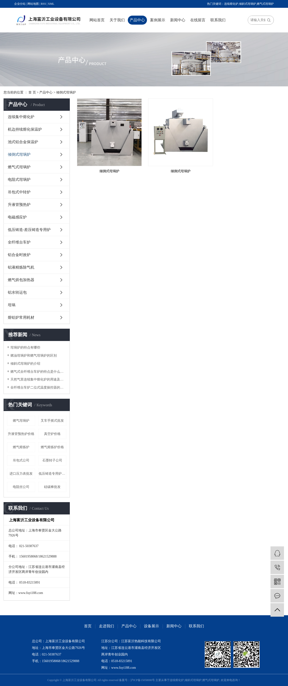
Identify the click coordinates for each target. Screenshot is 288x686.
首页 (88, 626)
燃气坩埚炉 (21, 420)
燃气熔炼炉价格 (52, 447)
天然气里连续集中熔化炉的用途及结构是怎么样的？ (38, 379)
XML (51, 3)
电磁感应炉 (17, 217)
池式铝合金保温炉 (23, 142)
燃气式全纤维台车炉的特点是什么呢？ (38, 371)
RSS (43, 3)
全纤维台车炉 (19, 242)
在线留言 (197, 20)
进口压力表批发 (21, 473)
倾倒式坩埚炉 (66, 92)
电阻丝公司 (21, 487)
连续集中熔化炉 (21, 117)
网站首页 (97, 20)
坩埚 (11, 305)
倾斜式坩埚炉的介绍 (25, 363)
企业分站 (20, 3)
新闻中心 (177, 20)
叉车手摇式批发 (52, 420)
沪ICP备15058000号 (142, 680)
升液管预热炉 (19, 205)
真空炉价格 (52, 434)
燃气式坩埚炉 (265, 3)
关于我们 (117, 20)
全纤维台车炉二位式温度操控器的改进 (38, 387)
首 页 (32, 92)
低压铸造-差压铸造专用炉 (29, 230)
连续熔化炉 (231, 3)
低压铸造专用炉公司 (52, 473)
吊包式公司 (21, 460)
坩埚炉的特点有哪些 (25, 347)
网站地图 (33, 3)
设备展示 (151, 626)
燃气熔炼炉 (21, 447)
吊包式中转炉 (19, 192)
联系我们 (218, 20)
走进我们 (106, 626)
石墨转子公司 (52, 460)
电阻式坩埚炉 (19, 179)
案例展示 (157, 20)
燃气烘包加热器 (21, 280)
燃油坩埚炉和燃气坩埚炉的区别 (33, 355)
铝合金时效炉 (19, 255)
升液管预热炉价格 (21, 434)
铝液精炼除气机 (21, 267)
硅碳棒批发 (52, 487)
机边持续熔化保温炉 (25, 129)
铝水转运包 (17, 292)
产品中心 (137, 20)
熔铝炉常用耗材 (21, 317)
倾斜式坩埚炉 (247, 3)
